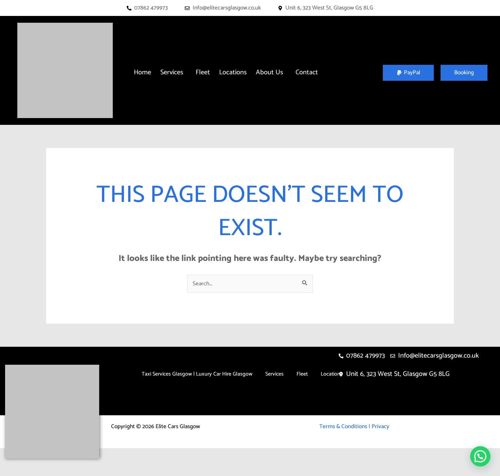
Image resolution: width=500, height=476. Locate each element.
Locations (233, 72)
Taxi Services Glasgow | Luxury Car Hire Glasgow (197, 374)
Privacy (380, 426)
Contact (307, 72)
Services (171, 72)
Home (142, 72)
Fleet (203, 72)
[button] (173, 72)
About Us (269, 72)
